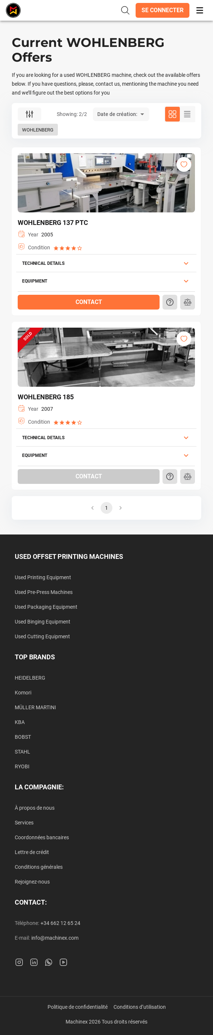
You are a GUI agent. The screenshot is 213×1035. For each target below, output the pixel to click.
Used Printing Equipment (43, 577)
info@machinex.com (54, 938)
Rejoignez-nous (32, 882)
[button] (162, 10)
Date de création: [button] (117, 114)
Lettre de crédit (32, 852)
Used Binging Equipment (42, 622)
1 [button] (106, 508)
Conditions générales (39, 867)
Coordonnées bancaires (42, 837)
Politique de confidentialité (78, 1007)
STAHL (22, 752)
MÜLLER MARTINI (35, 707)
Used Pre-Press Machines (44, 592)
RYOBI (22, 766)
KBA (20, 722)
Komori (23, 693)
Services (24, 823)
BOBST (23, 737)
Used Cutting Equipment (42, 636)
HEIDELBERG (30, 678)
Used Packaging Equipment (46, 607)
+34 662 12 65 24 (60, 923)
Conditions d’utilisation (140, 1007)
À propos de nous (35, 808)
